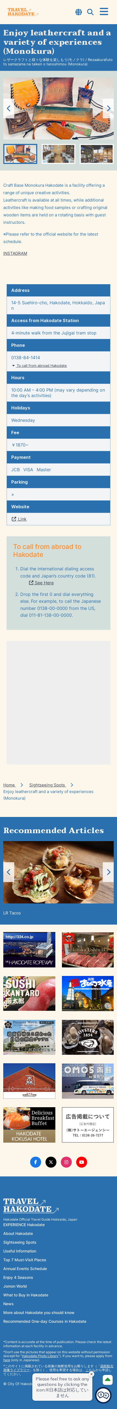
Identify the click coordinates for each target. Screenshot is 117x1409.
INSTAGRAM (15, 253)
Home (9, 785)
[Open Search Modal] (90, 12)
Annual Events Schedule (25, 1268)
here (6, 1360)
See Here (41, 582)
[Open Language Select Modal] (79, 12)
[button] (108, 108)
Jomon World (15, 1286)
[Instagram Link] (66, 1162)
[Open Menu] (104, 12)
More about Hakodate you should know (39, 1312)
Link (19, 519)
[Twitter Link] (50, 1162)
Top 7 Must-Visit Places (24, 1259)
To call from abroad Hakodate (39, 365)
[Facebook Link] (35, 1162)
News (8, 1303)
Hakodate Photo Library (40, 1356)
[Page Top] (108, 1380)
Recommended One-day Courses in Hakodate (44, 1321)
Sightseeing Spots (47, 785)
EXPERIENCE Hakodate (24, 1224)
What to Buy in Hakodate (25, 1295)
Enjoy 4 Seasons (18, 1277)
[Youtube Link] (81, 1162)
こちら (90, 1370)
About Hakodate (18, 1233)
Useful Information (19, 1251)
